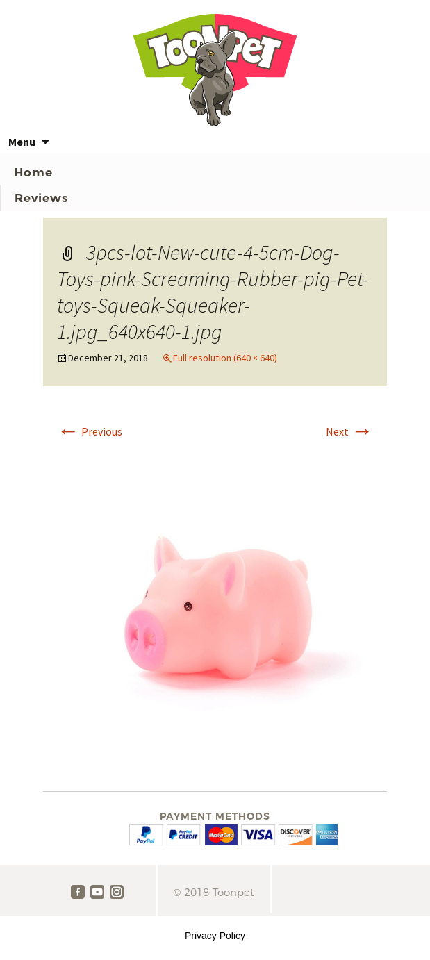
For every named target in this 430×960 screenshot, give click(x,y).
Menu (21, 142)
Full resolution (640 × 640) (225, 357)
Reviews (41, 198)
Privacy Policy (215, 935)
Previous (89, 431)
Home (33, 172)
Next (349, 431)
